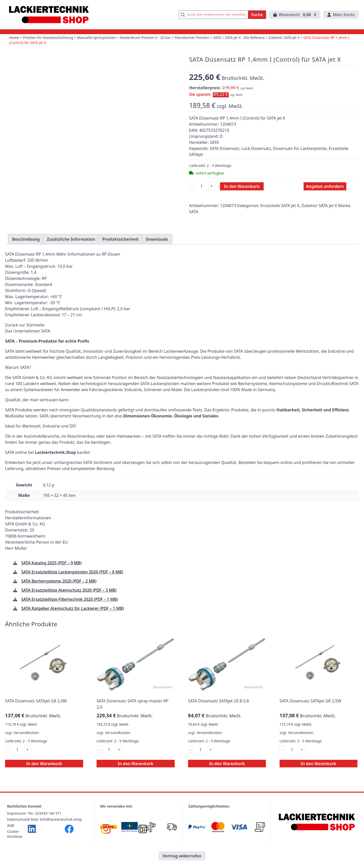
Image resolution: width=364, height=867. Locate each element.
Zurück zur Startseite (24, 337)
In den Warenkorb (242, 186)
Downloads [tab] (157, 251)
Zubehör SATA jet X (285, 38)
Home (14, 38)
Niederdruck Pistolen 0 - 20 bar (146, 38)
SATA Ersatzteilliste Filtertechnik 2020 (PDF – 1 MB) (69, 611)
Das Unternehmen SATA (27, 343)
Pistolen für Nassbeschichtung (48, 38)
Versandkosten (26, 744)
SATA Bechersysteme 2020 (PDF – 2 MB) (58, 593)
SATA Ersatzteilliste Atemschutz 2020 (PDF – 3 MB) (69, 602)
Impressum (16, 825)
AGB (10, 837)
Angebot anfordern (325, 186)
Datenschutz (17, 831)
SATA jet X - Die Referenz (246, 38)
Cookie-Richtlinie (14, 846)
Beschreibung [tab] (26, 251)
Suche (257, 15)
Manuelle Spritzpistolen (96, 38)
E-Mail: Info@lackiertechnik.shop (55, 831)
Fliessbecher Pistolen (192, 38)
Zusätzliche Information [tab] (71, 251)
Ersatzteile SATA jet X (279, 206)
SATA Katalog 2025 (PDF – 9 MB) (51, 574)
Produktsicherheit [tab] (120, 251)
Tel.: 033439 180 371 (44, 825)
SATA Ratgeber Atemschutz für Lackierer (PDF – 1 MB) (72, 620)
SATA (218, 38)
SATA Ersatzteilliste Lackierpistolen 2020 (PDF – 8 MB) (72, 584)
